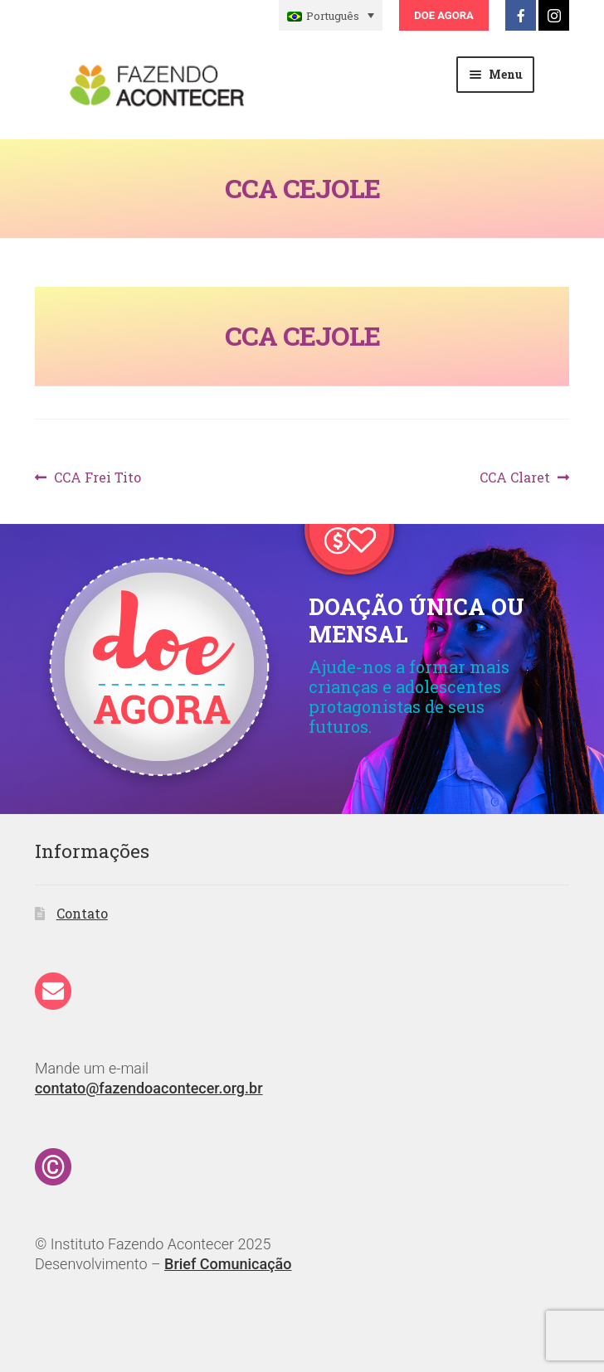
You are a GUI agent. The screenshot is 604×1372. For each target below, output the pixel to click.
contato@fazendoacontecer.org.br (149, 1088)
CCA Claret (515, 478)
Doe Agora (443, 15)
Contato (82, 913)
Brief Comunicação (227, 1264)
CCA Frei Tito (97, 478)
